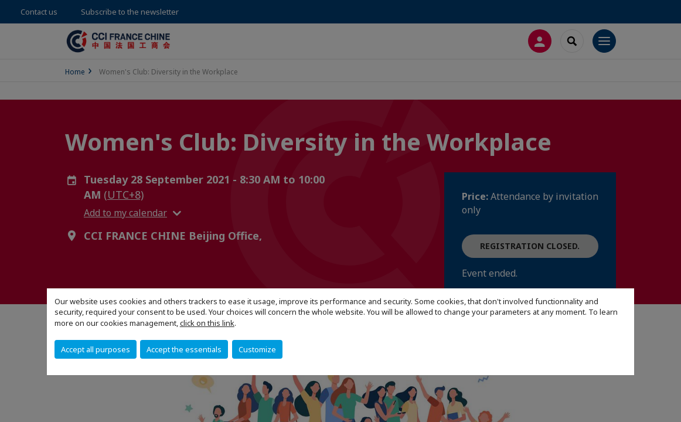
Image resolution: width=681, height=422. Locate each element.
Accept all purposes (95, 349)
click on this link (207, 323)
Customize (257, 349)
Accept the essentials (184, 349)
